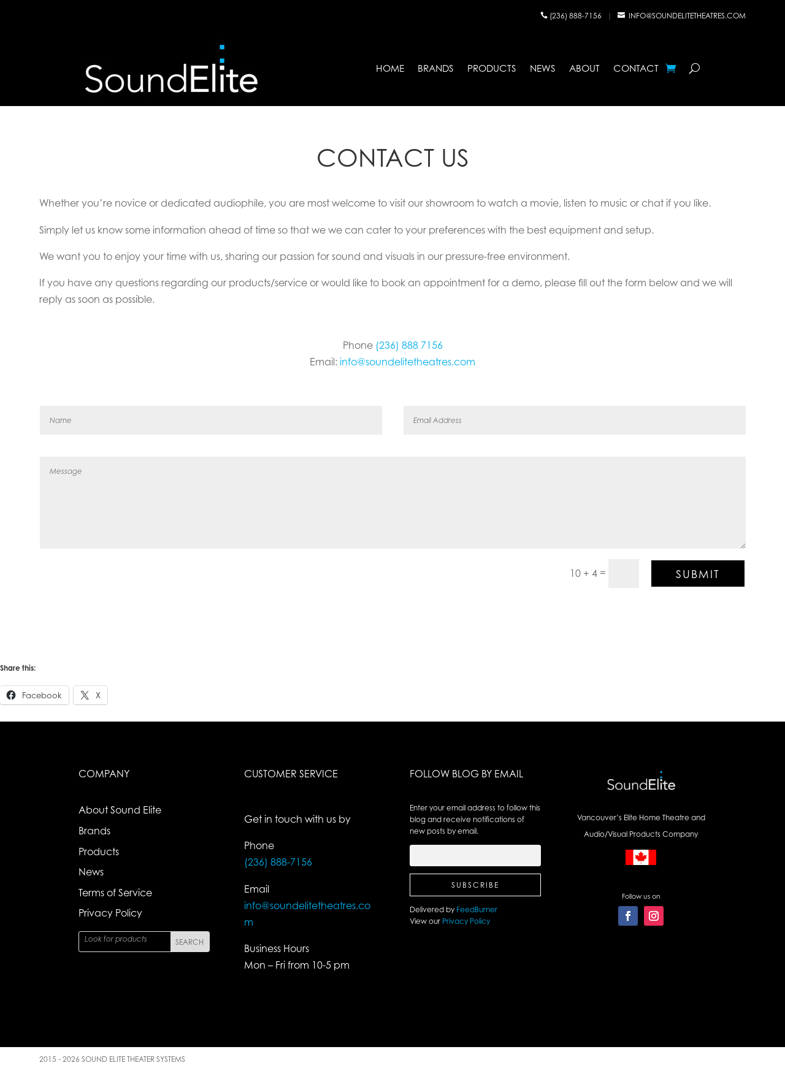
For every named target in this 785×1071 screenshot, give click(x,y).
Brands (436, 68)
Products (491, 68)
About (584, 68)
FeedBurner (476, 909)
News (543, 68)
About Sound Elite (119, 810)
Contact (636, 68)
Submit (698, 574)
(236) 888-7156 (576, 15)
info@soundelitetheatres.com (687, 15)
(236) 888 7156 (409, 345)
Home (390, 68)
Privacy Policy (110, 913)
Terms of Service (115, 892)
